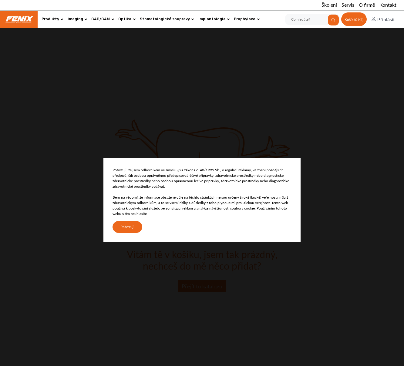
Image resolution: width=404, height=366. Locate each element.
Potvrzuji (127, 226)
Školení (329, 5)
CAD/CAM (102, 19)
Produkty (52, 19)
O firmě (367, 5)
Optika (127, 19)
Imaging (77, 19)
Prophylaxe (247, 19)
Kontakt (387, 5)
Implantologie (214, 19)
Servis (348, 5)
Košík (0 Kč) (354, 19)
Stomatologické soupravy (167, 19)
